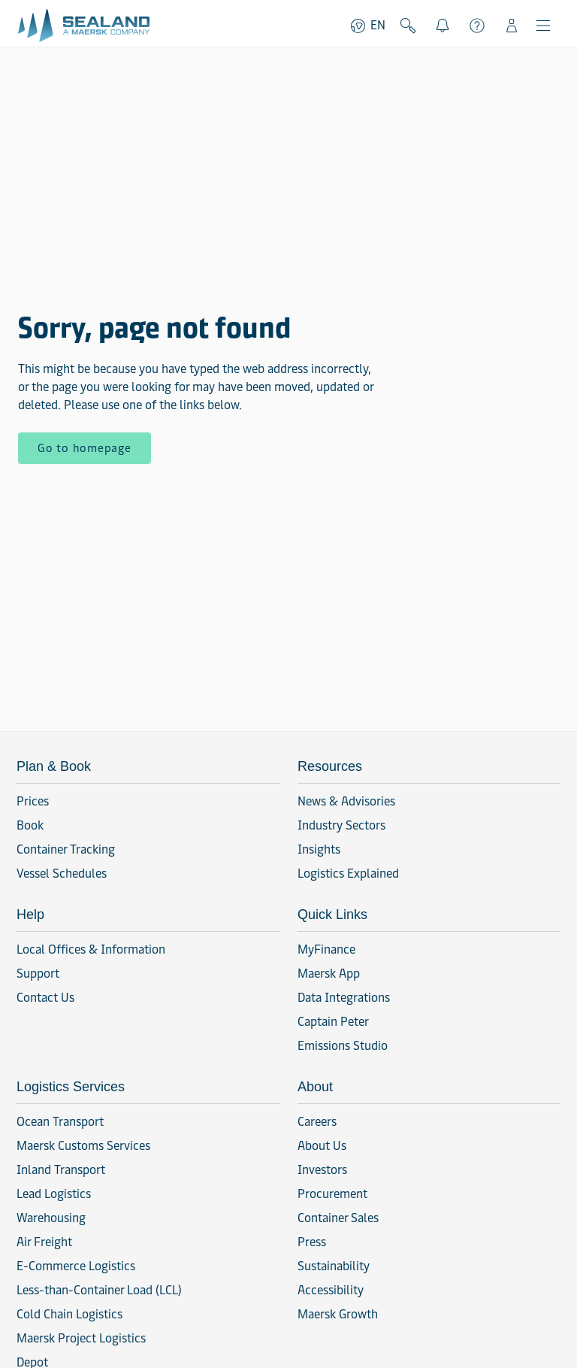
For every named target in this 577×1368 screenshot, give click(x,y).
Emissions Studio (343, 1046)
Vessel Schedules (62, 873)
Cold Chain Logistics (69, 1314)
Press (312, 1242)
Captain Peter (333, 1022)
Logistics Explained (348, 873)
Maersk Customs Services (83, 1146)
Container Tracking (66, 849)
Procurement (332, 1194)
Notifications (446, 23)
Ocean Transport (60, 1122)
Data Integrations (344, 997)
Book (30, 825)
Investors (322, 1170)
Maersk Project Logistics (81, 1338)
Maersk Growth (338, 1314)
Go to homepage (84, 448)
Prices (33, 801)
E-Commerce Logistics (76, 1266)
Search (408, 26)
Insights (319, 849)
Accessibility (331, 1290)
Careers (317, 1122)
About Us (322, 1146)
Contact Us (45, 997)
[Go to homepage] (84, 25)
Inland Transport (61, 1170)
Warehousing (51, 1218)
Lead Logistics (54, 1194)
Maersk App (329, 973)
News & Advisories (346, 801)
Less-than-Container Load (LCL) (99, 1290)
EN (367, 26)
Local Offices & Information (91, 949)
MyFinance (326, 949)
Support (477, 26)
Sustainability (334, 1266)
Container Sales (338, 1218)
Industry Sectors (341, 825)
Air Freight (44, 1242)
